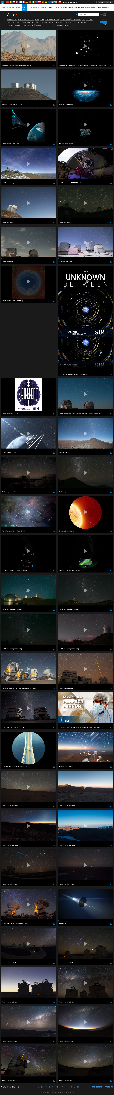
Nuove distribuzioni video (65, 25)
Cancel (17, 331)
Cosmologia (76, 19)
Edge (8, 295)
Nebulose (76, 22)
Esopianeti (17, 22)
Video (24, 9)
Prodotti (81, 7)
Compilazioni (65, 19)
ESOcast (90, 19)
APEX (42, 19)
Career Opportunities (103, 7)
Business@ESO (90, 7)
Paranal (84, 22)
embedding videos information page (36, 256)
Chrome (8, 293)
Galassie (44, 22)
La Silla (68, 22)
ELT (83, 19)
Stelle (52, 25)
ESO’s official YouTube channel (50, 252)
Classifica (103, 22)
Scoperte (59, 7)
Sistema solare (28, 25)
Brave (8, 291)
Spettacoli (26, 22)
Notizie (29, 7)
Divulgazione (72, 7)
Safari (8, 299)
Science (101, 2)
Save (6, 331)
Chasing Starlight (52, 19)
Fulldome (35, 22)
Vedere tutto (11, 19)
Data (105, 24)
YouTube (4, 252)
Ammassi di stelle (42, 25)
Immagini (18, 7)
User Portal (109, 2)
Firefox (8, 297)
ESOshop (36, 7)
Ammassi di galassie (56, 22)
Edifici (91, 22)
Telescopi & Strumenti (47, 7)
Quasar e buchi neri (14, 25)
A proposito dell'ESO (7, 7)
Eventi (65, 7)
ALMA (37, 19)
